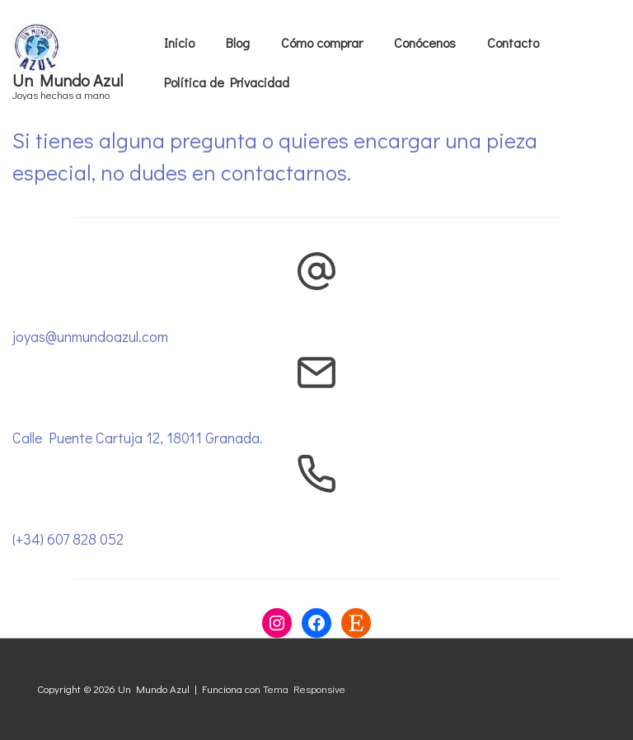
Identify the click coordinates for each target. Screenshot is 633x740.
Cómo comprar (322, 42)
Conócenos (425, 42)
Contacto (513, 42)
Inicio (179, 42)
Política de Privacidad (226, 82)
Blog (238, 42)
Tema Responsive (304, 688)
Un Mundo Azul (67, 80)
